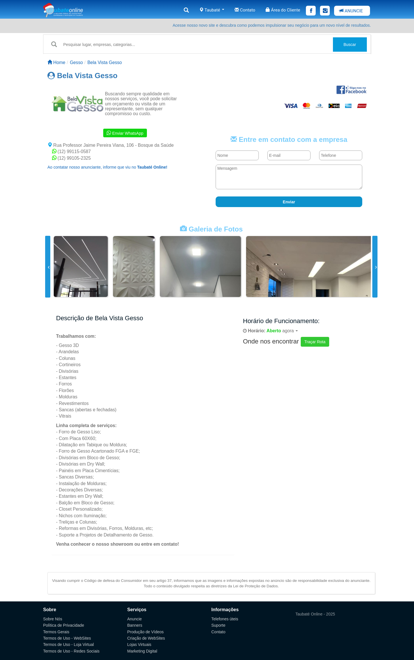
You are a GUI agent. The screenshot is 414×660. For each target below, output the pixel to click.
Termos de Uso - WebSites (67, 638)
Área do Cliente (283, 10)
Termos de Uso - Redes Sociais (71, 651)
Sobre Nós (52, 619)
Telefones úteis (224, 619)
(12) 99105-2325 (71, 158)
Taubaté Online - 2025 (315, 614)
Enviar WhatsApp (125, 133)
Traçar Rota (314, 341)
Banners (134, 625)
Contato (245, 10)
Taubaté (211, 10)
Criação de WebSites (146, 638)
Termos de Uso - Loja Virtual (68, 644)
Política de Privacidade (63, 625)
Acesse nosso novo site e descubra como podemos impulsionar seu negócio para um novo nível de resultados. (271, 25)
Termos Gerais (56, 632)
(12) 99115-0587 (71, 151)
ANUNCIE (351, 10)
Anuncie (134, 619)
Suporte (218, 625)
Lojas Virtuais (139, 644)
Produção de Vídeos (145, 632)
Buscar (350, 44)
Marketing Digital (142, 651)
